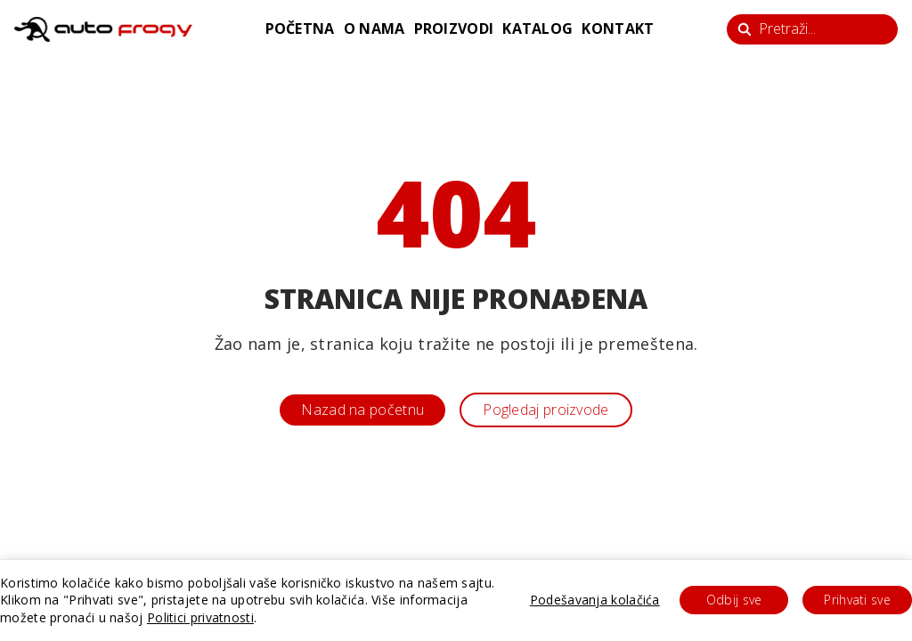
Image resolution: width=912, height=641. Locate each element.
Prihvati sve (857, 599)
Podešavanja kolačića (595, 599)
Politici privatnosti (200, 617)
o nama (374, 28)
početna (300, 28)
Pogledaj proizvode (545, 409)
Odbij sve (734, 599)
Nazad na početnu (362, 409)
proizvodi (454, 28)
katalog (537, 28)
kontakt (618, 28)
